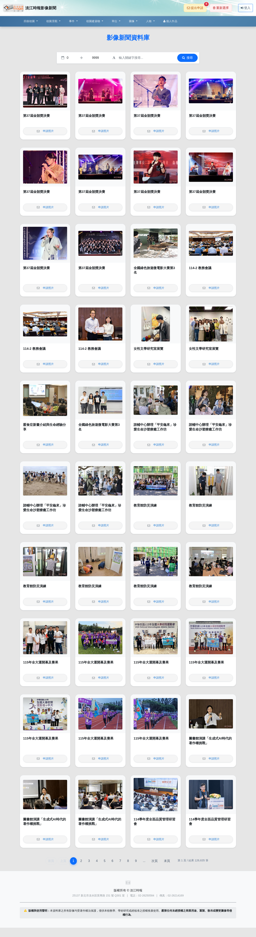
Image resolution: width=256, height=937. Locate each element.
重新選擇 (221, 8)
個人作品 (170, 21)
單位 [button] (115, 21)
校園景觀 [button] (52, 21)
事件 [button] (72, 21)
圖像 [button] (132, 21)
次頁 (154, 861)
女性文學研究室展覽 (148, 349)
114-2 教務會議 (200, 268)
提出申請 (197, 7)
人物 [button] (149, 21)
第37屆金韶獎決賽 (36, 116)
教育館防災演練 (145, 505)
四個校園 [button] (29, 21)
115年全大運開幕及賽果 (40, 662)
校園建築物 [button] (93, 21)
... (144, 861)
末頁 (167, 861)
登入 (245, 8)
